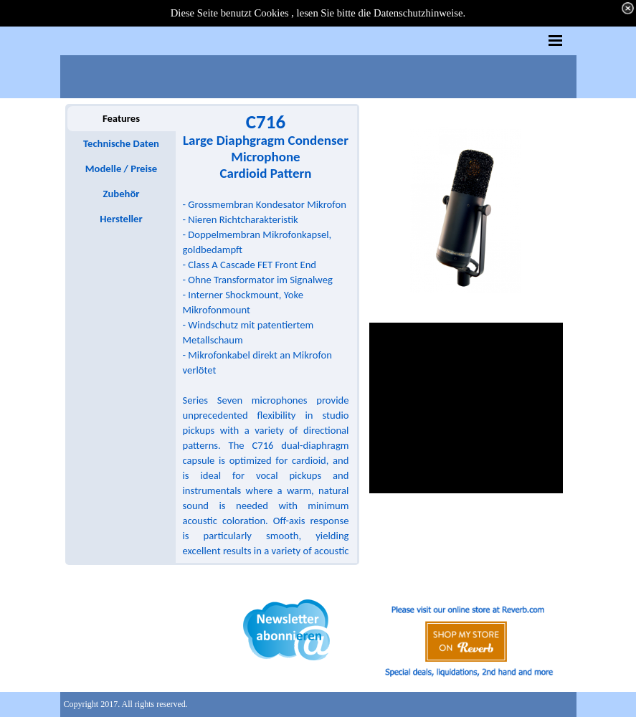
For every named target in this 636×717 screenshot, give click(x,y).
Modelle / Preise (121, 168)
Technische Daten (121, 143)
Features (121, 118)
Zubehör (121, 193)
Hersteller (121, 218)
